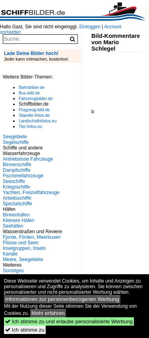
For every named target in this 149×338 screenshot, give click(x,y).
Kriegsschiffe (16, 187)
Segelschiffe (16, 142)
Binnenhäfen (16, 215)
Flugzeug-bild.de (34, 109)
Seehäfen (13, 226)
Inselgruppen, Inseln (24, 248)
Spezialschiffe (17, 203)
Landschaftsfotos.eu (37, 120)
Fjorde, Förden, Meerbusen (31, 237)
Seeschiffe (14, 181)
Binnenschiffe (17, 164)
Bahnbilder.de (32, 87)
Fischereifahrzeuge (23, 176)
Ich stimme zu (25, 330)
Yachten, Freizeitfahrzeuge (31, 192)
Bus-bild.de (29, 92)
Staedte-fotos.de (34, 115)
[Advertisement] (120, 77)
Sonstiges (13, 270)
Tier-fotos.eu (30, 126)
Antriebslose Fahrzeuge (28, 159)
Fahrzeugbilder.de (35, 98)
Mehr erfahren (48, 313)
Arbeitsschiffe (17, 198)
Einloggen (89, 26)
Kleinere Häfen (18, 220)
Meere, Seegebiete (23, 259)
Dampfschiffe (17, 170)
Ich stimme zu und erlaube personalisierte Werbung (69, 321)
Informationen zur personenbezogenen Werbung (62, 299)
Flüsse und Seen (21, 243)
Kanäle (10, 254)
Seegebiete (15, 137)
